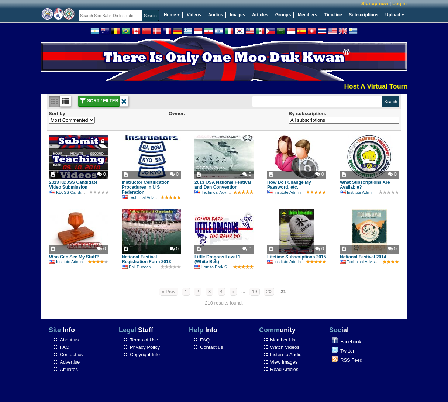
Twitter (347, 351)
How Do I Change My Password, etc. (289, 185)
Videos (194, 14)
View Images (283, 362)
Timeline (333, 14)
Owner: (177, 113)
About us (69, 340)
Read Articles (284, 369)
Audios (215, 14)
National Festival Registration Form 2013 (146, 259)
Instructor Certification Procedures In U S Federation (145, 187)
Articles (260, 14)
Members (307, 14)
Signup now (375, 3)
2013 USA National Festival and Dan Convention (222, 185)
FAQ (64, 347)
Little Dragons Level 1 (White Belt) (217, 259)
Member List (283, 340)
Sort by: (58, 113)
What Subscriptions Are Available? (365, 185)
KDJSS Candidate (69, 192)
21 (283, 291)
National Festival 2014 (363, 257)
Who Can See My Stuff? (74, 257)
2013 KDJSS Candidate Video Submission (73, 185)
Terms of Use (144, 340)
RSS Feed (351, 360)
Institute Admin (284, 192)
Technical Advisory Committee (152, 197)
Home (172, 14)
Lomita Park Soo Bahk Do (221, 267)
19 (254, 291)
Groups (283, 14)
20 (268, 291)
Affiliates (69, 369)
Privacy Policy (145, 347)
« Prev (169, 291)
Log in (399, 3)
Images (237, 14)
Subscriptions (363, 14)
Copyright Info (145, 354)
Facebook (350, 341)
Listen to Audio (285, 354)
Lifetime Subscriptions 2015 (296, 257)
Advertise (70, 362)
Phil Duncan (136, 267)
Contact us (71, 354)
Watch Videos (285, 347)
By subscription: (308, 113)
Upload (394, 14)
